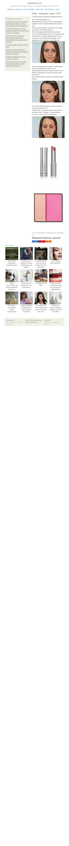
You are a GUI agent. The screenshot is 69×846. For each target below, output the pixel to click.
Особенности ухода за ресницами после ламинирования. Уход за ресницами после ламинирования (16, 24)
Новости (18, 9)
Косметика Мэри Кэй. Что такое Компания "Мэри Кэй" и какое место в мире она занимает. (17, 31)
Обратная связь (47, 320)
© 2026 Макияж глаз (10, 320)
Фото (57, 9)
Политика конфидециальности (31, 322)
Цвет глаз (39, 9)
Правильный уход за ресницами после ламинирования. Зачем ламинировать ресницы (16, 64)
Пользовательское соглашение (36, 320)
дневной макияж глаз (41, 232)
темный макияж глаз (51, 232)
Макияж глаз (34, 3)
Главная (10, 9)
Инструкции (49, 9)
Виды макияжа (28, 9)
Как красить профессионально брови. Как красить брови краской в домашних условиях (17, 52)
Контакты (27, 320)
